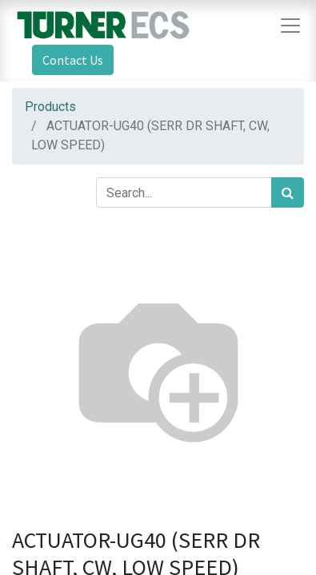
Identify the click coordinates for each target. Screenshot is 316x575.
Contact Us (72, 60)
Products (50, 106)
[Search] (287, 192)
